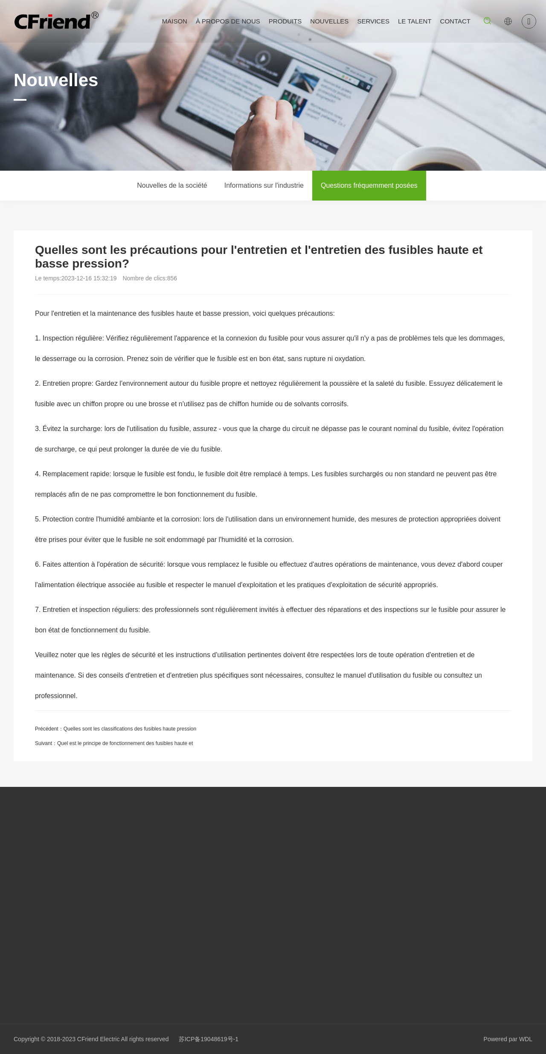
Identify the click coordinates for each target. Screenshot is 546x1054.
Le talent (415, 21)
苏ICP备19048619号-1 (208, 1039)
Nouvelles (329, 21)
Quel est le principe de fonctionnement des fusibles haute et (125, 743)
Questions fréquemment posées (369, 185)
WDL (525, 1039)
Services (373, 21)
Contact (455, 21)
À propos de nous (228, 21)
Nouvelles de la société (172, 185)
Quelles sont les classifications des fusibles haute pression (130, 729)
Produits (285, 21)
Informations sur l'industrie (264, 185)
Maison (174, 21)
